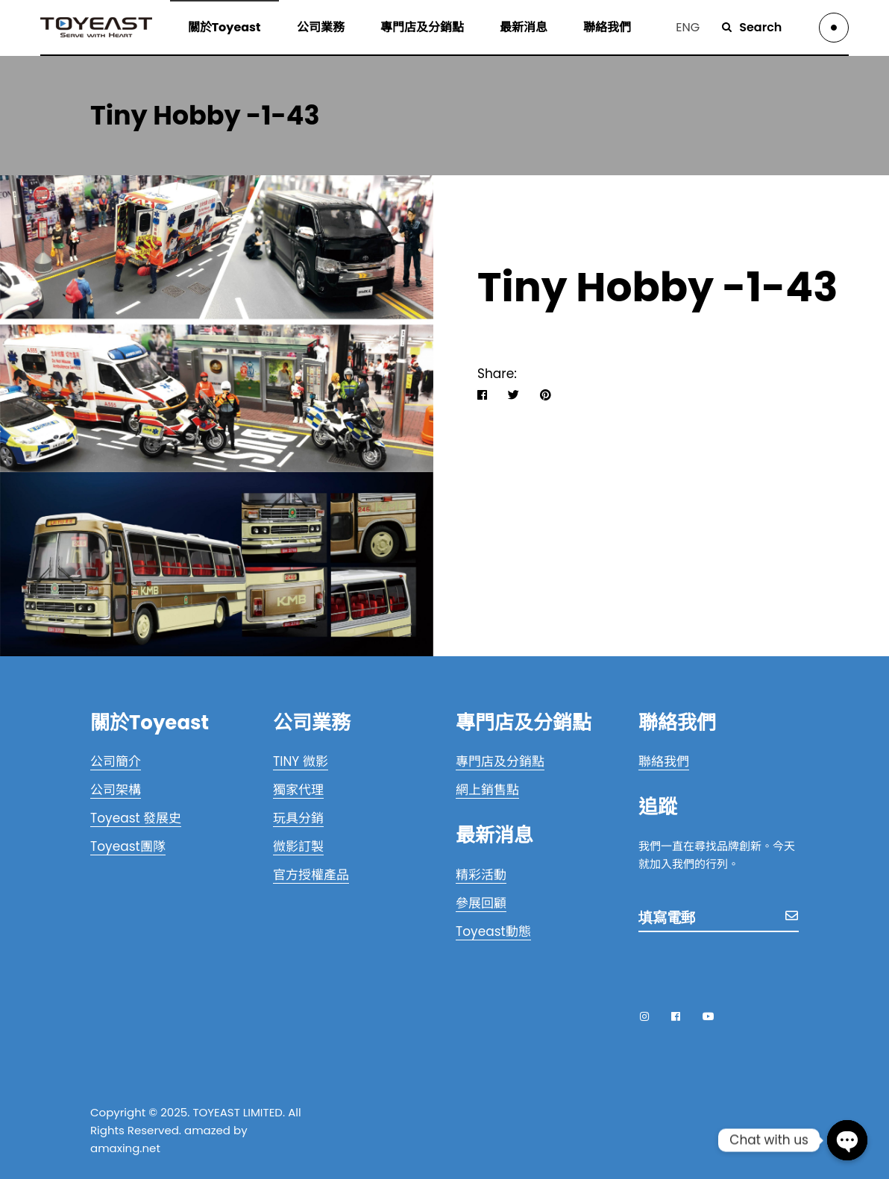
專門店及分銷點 (500, 761)
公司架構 (115, 790)
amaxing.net (125, 1148)
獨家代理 (298, 790)
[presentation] (751, 967)
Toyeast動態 (493, 931)
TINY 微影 (300, 761)
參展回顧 (481, 903)
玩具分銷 (298, 818)
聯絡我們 (663, 761)
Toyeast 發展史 (135, 818)
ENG (688, 27)
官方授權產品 (311, 875)
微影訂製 (298, 846)
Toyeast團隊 (128, 846)
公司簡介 (115, 761)
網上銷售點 (487, 790)
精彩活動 (481, 875)
